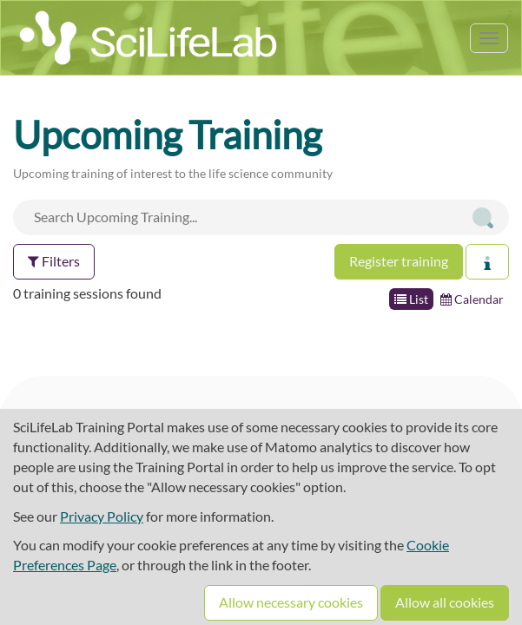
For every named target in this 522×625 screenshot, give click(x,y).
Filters (54, 261)
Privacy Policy (101, 516)
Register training (398, 261)
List (411, 299)
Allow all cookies (444, 602)
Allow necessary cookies (291, 602)
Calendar (472, 299)
